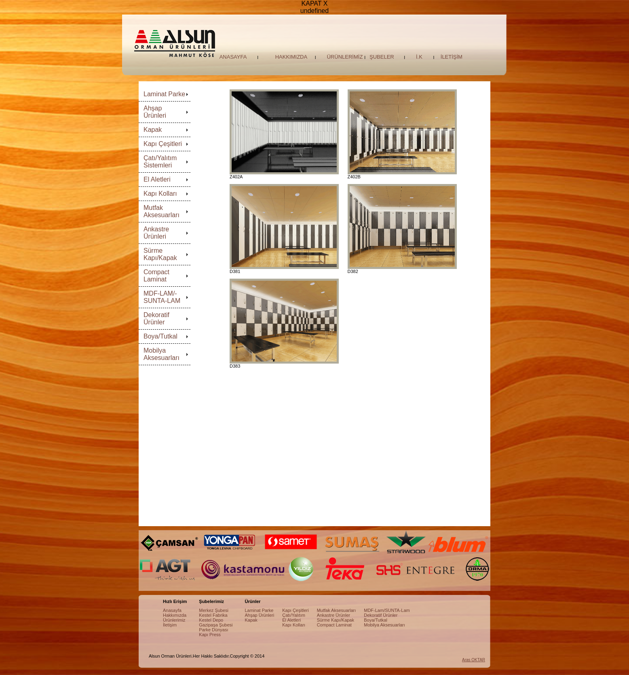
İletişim (170, 624)
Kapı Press (210, 634)
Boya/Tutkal (160, 336)
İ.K (419, 57)
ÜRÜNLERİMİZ (345, 57)
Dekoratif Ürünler (156, 318)
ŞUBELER (381, 57)
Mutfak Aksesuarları (161, 211)
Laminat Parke (164, 94)
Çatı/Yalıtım (293, 615)
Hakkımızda (174, 615)
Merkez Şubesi (213, 610)
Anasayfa (172, 610)
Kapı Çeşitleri (163, 143)
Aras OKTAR (473, 660)
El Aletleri (157, 179)
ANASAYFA (233, 57)
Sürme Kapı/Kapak (160, 254)
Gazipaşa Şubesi (215, 624)
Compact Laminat (156, 276)
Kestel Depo (211, 620)
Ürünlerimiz (174, 620)
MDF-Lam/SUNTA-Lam (386, 610)
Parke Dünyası (213, 629)
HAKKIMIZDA (291, 57)
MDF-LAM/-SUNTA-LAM (162, 297)
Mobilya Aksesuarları (161, 354)
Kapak (153, 129)
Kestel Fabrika (213, 615)
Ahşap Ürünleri (155, 112)
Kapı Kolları (160, 193)
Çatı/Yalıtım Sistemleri (160, 161)
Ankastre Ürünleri (156, 233)
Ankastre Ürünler (333, 615)
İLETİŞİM (451, 57)
